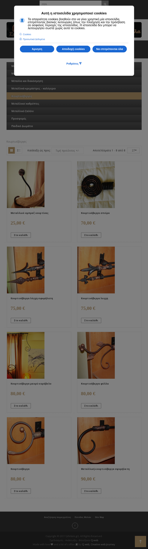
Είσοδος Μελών (83, 517)
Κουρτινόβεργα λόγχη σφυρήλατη (32, 298)
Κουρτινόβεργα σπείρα (95, 213)
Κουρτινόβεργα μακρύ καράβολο (31, 383)
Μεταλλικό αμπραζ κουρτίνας (30, 213)
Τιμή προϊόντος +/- (68, 150)
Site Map (99, 517)
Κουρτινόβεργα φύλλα (95, 383)
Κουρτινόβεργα (20, 469)
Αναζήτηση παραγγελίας (57, 517)
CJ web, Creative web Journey (98, 544)
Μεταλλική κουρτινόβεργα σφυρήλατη (105, 469)
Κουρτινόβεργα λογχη (94, 298)
